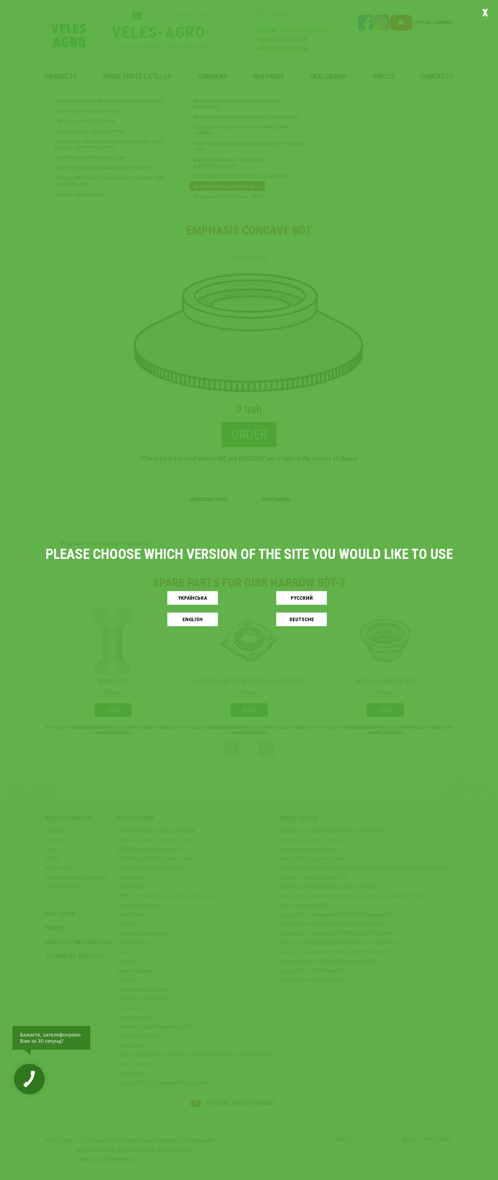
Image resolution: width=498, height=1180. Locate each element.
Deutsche (301, 619)
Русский (302, 598)
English (192, 619)
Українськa (192, 598)
